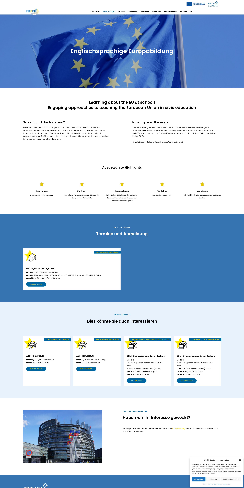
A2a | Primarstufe (38, 357)
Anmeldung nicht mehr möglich (107, 253)
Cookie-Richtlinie (208, 484)
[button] (240, 460)
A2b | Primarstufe (88, 357)
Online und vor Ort (162, 341)
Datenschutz (218, 484)
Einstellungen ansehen (231, 479)
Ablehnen (213, 479)
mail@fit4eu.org (179, 434)
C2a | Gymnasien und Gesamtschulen (191, 359)
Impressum (226, 484)
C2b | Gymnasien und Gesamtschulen (141, 359)
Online (217, 341)
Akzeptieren (198, 479)
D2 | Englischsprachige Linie (45, 269)
